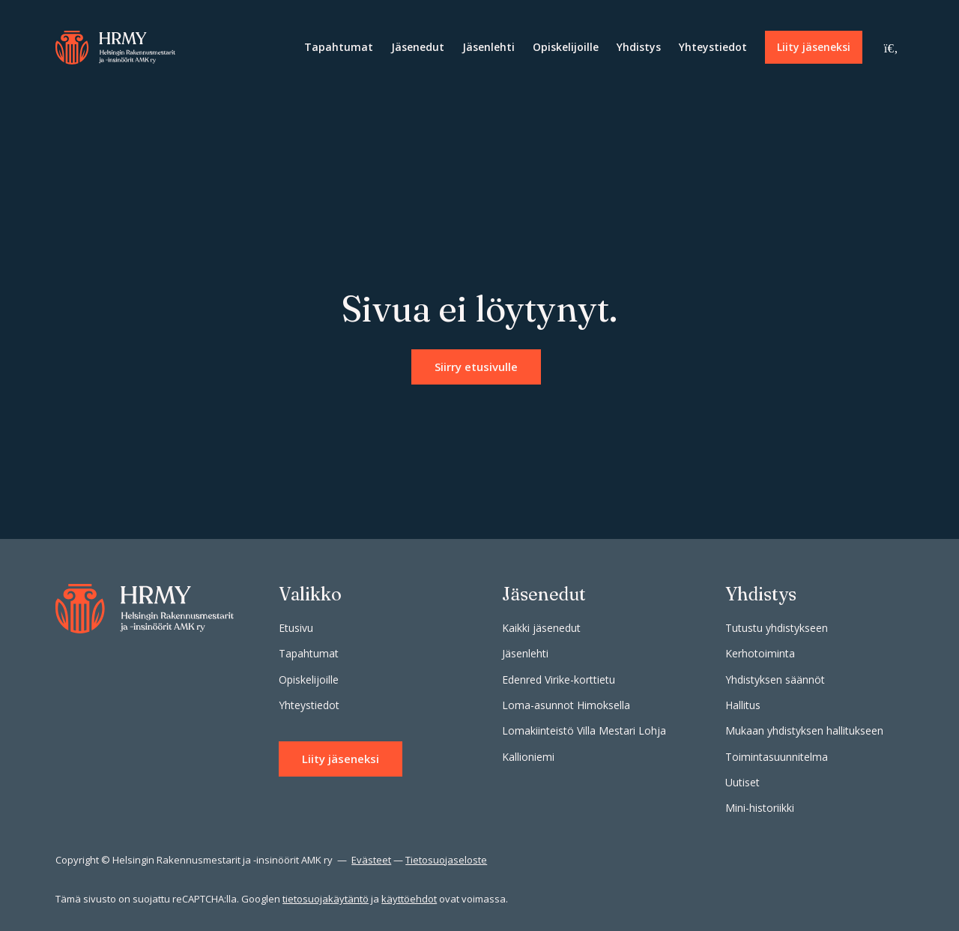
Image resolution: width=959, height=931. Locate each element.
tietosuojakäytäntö (325, 899)
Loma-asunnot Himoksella (566, 705)
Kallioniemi (528, 757)
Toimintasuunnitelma (776, 757)
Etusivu (296, 628)
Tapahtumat (338, 47)
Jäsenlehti (488, 47)
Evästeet (371, 860)
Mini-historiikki (759, 808)
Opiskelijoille (566, 47)
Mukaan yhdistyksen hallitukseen (804, 730)
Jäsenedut (417, 47)
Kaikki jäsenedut (541, 628)
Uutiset (742, 782)
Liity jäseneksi (813, 47)
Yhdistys (639, 47)
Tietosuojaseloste (446, 860)
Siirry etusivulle (476, 366)
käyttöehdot (409, 899)
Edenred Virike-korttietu (558, 679)
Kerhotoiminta (760, 653)
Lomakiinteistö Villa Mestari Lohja (584, 730)
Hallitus (742, 705)
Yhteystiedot (713, 47)
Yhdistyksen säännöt (775, 679)
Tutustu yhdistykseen (776, 628)
